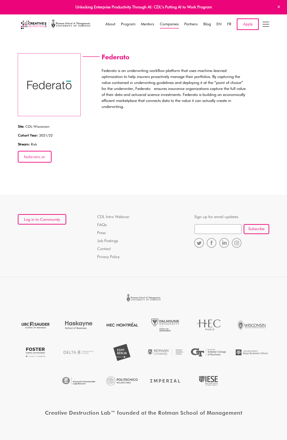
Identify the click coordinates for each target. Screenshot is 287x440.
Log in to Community (42, 220)
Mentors (147, 24)
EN (219, 24)
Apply (248, 24)
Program (128, 24)
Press (101, 233)
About (110, 24)
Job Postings (107, 241)
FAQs (102, 225)
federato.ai (34, 157)
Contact (104, 249)
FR (229, 24)
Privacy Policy (108, 257)
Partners (191, 24)
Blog (207, 24)
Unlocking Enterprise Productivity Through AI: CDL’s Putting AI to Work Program (143, 7)
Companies (169, 24)
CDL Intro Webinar (113, 217)
